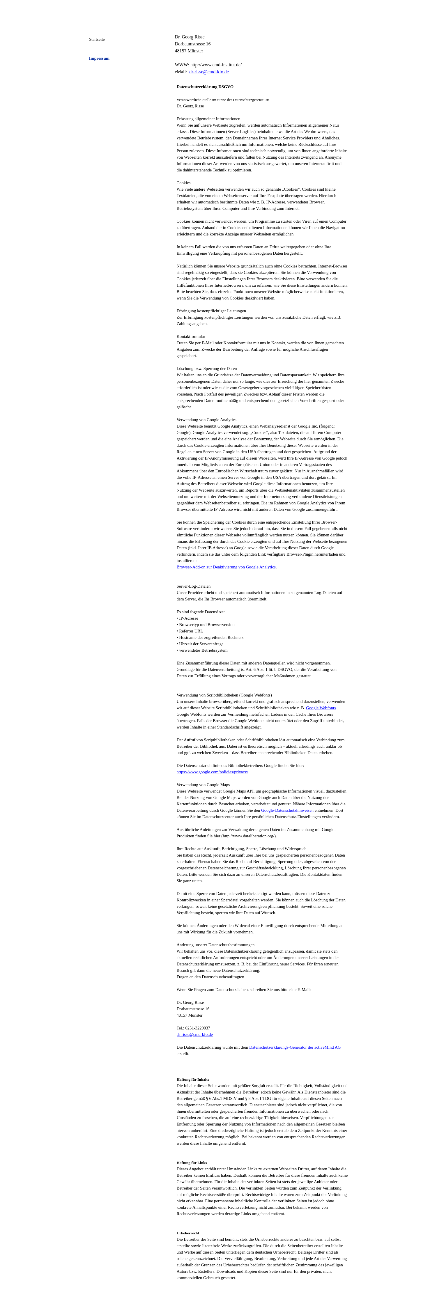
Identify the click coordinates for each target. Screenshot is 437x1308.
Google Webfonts (321, 708)
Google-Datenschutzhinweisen (287, 810)
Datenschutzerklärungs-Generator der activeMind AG (295, 1047)
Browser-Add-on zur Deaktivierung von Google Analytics (226, 567)
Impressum (99, 58)
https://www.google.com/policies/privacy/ (212, 772)
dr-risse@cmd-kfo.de (209, 71)
